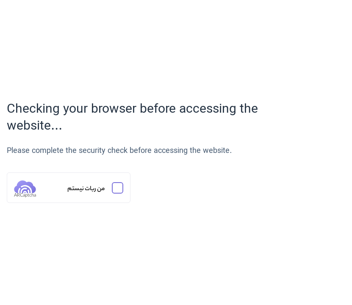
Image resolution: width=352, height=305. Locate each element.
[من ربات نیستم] (68, 187)
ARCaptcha (25, 195)
